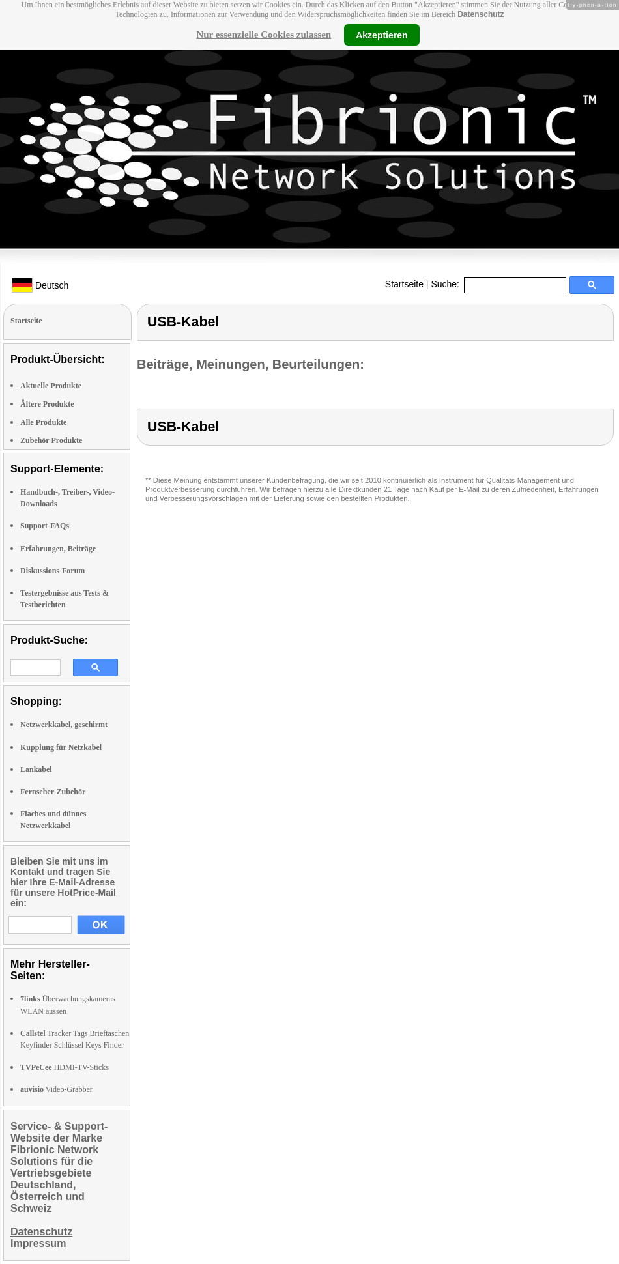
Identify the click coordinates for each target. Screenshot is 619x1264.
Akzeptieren (381, 34)
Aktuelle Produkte (50, 385)
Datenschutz (480, 14)
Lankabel (36, 769)
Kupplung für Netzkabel (61, 747)
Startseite (404, 284)
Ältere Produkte (47, 404)
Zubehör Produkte (51, 440)
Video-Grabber (56, 1089)
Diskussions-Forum (52, 570)
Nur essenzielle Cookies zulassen (263, 34)
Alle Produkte (43, 422)
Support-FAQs (44, 525)
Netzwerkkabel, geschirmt (64, 724)
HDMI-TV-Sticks (64, 1067)
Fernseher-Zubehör (52, 791)
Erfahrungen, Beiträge (58, 548)
